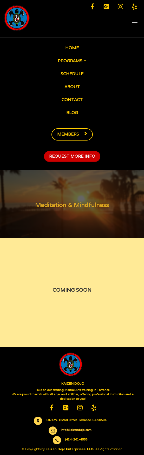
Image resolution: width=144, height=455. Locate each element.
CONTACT (72, 99)
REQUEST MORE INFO (72, 156)
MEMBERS (72, 134)
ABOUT (72, 86)
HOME (72, 48)
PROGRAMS (70, 61)
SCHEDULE (72, 73)
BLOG (72, 112)
